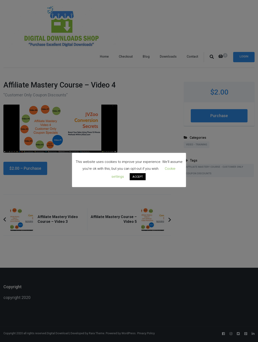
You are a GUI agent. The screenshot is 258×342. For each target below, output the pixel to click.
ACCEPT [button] (137, 176)
